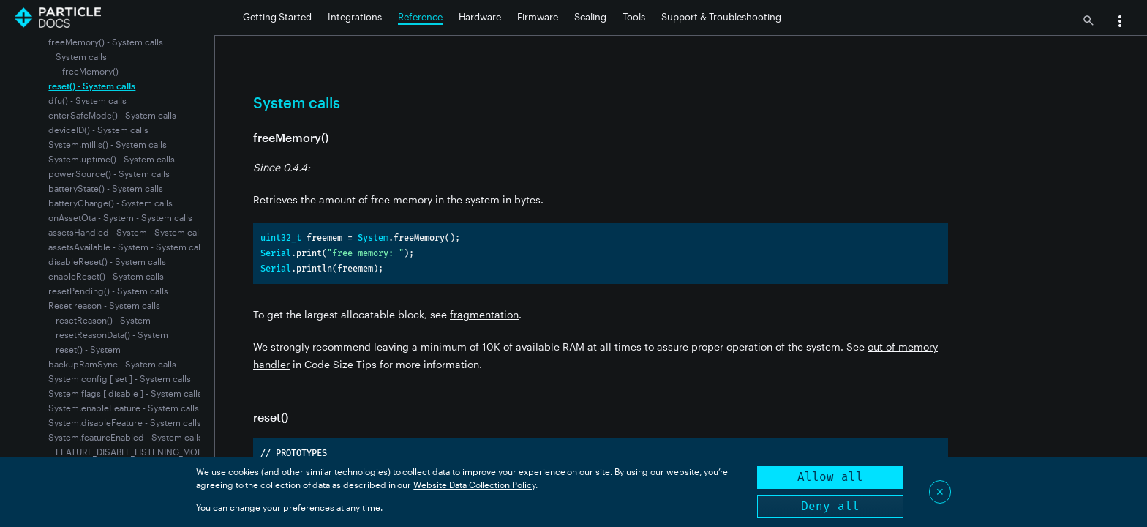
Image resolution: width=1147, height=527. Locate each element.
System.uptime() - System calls (111, 159)
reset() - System (88, 349)
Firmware (537, 17)
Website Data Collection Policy (474, 484)
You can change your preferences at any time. (289, 507)
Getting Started (277, 17)
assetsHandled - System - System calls (127, 232)
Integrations (355, 17)
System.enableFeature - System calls (123, 408)
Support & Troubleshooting (721, 17)
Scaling (590, 17)
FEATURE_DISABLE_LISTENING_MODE (132, 451)
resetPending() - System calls (108, 290)
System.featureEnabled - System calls (125, 437)
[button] (1120, 22)
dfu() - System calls (87, 100)
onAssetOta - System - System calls (120, 217)
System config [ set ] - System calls (119, 378)
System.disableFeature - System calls (124, 422)
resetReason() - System (103, 320)
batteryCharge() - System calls (110, 203)
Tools (634, 17)
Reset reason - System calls (104, 305)
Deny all (830, 506)
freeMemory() (90, 71)
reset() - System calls (91, 86)
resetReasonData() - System (112, 334)
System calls (81, 56)
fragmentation (484, 314)
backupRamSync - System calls (112, 364)
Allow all (830, 477)
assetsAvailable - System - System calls (127, 247)
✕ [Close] (940, 491)
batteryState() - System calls (105, 188)
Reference (420, 17)
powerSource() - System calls (109, 173)
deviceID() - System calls (98, 129)
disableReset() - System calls (107, 261)
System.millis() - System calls (107, 144)
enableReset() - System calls (106, 276)
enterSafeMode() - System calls (112, 115)
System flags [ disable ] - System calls (125, 393)
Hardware (480, 17)
